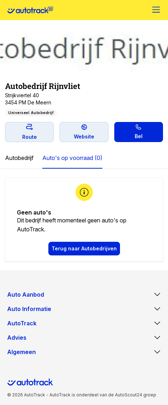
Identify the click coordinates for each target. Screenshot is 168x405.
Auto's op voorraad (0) (72, 157)
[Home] (30, 10)
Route (29, 131)
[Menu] (156, 10)
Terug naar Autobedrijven (84, 248)
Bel (139, 131)
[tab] (19, 158)
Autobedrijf (19, 157)
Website (84, 132)
